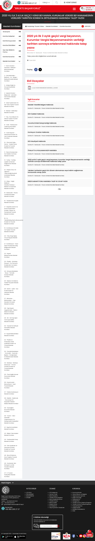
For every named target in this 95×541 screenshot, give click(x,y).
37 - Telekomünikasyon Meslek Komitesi (11, 393)
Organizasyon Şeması (78, 496)
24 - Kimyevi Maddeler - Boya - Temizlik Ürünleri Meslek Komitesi (11, 274)
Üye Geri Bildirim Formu (12, 51)
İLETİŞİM (28, 497)
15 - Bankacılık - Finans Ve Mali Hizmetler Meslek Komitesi (11, 194)
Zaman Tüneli (53, 494)
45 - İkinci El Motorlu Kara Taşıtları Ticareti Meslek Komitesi (10, 457)
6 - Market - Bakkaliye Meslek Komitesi (10, 112)
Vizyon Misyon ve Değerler (79, 494)
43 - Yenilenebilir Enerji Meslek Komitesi (11, 440)
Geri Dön (86, 26)
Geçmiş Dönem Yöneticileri (56, 507)
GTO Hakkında (53, 492)
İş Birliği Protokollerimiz (78, 509)
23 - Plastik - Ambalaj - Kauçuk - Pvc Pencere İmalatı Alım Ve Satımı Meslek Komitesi (11, 264)
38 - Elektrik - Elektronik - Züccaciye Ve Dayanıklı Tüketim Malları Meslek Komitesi (11, 400)
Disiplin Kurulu (53, 504)
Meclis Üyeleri (53, 502)
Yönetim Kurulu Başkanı (56, 497)
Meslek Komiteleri (52, 26)
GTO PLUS (29, 492)
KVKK (73, 511)
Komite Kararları (65, 26)
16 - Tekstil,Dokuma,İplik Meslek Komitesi (11, 201)
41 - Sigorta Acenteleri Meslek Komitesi (11, 428)
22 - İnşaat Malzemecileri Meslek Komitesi (10, 255)
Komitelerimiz (53, 506)
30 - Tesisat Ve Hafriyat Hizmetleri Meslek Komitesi (11, 327)
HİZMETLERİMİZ (70, 2)
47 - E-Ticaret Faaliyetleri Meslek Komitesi (9, 474)
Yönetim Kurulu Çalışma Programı (81, 502)
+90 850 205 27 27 (29, 3)
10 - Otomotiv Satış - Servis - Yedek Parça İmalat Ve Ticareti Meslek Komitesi (10, 145)
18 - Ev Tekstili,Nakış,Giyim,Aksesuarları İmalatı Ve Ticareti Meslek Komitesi (13, 221)
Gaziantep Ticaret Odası (34, 26)
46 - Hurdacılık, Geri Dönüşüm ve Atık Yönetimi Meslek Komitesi (10, 466)
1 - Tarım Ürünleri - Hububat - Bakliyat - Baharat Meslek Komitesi (10, 68)
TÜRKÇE (46, 3)
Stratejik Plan (76, 501)
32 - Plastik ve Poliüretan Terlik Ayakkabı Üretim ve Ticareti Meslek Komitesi (10, 343)
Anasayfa (12, 32)
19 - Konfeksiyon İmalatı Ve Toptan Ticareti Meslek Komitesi (11, 229)
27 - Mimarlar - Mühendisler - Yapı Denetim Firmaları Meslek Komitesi (9, 301)
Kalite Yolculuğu (76, 497)
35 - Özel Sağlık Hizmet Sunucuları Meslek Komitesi (11, 376)
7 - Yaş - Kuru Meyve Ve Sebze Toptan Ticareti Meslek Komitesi (11, 118)
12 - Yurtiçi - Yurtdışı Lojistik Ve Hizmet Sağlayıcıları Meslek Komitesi (10, 162)
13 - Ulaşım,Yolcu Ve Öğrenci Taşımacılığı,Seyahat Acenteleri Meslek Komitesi (10, 173)
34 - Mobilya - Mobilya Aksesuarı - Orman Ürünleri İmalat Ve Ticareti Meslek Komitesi (11, 366)
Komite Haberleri (12, 36)
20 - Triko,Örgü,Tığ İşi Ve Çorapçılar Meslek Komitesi (10, 237)
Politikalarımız (76, 499)
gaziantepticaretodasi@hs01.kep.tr (14, 504)
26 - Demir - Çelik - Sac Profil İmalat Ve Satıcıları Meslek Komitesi (11, 291)
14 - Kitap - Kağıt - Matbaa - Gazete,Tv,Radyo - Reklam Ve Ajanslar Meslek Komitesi (10, 184)
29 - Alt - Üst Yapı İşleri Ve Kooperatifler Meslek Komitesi (10, 319)
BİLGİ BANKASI (30, 496)
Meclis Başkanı (53, 496)
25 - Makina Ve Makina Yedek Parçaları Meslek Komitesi (11, 282)
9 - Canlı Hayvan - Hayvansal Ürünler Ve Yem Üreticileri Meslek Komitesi (10, 135)
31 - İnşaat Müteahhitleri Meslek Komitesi (11, 334)
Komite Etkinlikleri (12, 45)
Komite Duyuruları (12, 41)
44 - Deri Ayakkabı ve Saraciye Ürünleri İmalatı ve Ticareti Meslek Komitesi (10, 448)
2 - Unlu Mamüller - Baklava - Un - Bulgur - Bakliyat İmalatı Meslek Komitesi (11, 78)
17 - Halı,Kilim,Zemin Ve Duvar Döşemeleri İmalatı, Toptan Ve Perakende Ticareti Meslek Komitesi (11, 210)
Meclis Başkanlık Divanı (55, 499)
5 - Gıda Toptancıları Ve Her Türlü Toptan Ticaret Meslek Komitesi (11, 104)
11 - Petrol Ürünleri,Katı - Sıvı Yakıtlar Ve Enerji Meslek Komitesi (11, 154)
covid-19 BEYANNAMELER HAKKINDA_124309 (43, 87)
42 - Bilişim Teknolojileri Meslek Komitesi (11, 434)
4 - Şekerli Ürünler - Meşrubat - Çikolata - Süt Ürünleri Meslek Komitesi (10, 95)
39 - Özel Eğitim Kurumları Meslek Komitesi (9, 409)
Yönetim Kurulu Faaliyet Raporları (81, 504)
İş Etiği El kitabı (76, 507)
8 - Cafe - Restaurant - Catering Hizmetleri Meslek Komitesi (11, 126)
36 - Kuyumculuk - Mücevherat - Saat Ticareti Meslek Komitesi (9, 385)
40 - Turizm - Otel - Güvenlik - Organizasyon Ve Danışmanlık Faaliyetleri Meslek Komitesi (11, 419)
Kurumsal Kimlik (76, 492)
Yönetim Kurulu (53, 501)
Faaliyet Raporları (77, 506)
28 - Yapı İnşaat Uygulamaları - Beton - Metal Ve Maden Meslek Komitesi (11, 311)
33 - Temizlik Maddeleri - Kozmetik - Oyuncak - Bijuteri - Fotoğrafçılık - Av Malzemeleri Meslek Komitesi (11, 355)
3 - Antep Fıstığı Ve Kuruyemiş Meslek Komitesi (9, 87)
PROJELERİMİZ (30, 494)
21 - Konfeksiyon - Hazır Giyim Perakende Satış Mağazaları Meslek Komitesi (11, 246)
